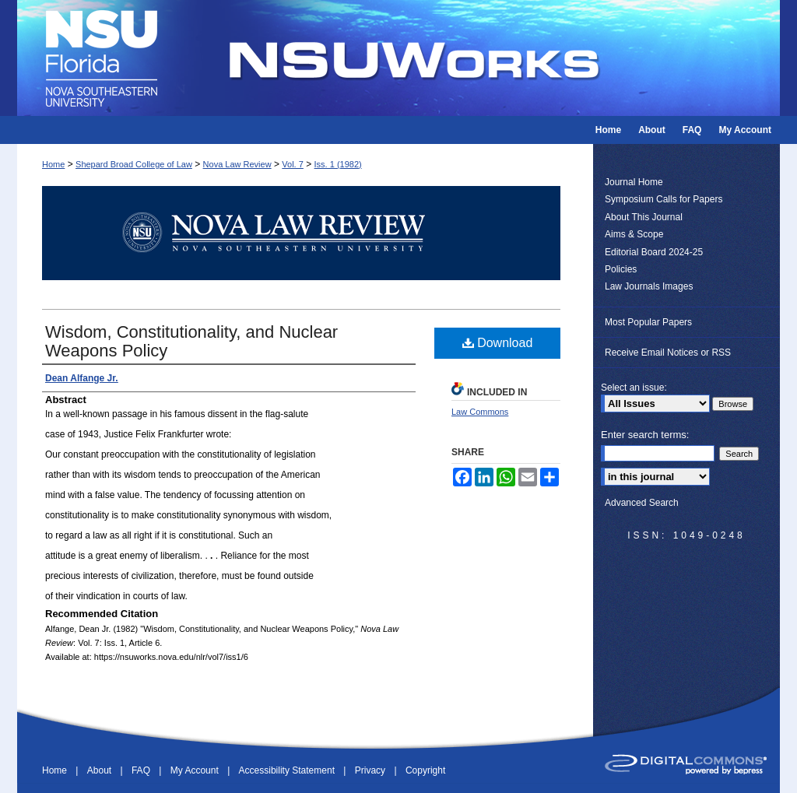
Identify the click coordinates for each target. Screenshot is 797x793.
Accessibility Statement (288, 770)
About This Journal (644, 217)
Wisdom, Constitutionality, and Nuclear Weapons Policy (191, 341)
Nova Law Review (237, 164)
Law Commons (479, 411)
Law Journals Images (649, 286)
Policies (621, 269)
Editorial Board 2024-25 (654, 252)
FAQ (142, 770)
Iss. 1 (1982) (338, 164)
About (100, 770)
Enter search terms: (645, 434)
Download (497, 342)
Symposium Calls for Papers (663, 199)
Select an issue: (634, 387)
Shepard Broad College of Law (133, 164)
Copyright (425, 770)
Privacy (371, 770)
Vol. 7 (293, 164)
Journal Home (634, 182)
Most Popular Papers (648, 322)
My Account (195, 770)
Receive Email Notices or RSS (668, 352)
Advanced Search (642, 502)
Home (53, 164)
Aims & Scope (634, 234)
